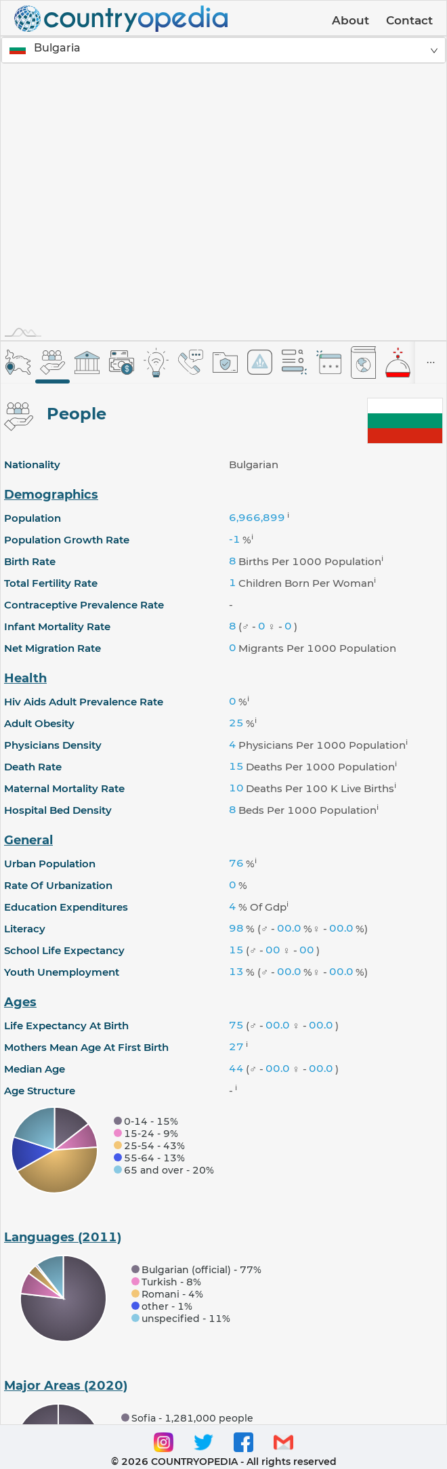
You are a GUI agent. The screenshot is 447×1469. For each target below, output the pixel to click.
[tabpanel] (223, 909)
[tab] (18, 362)
